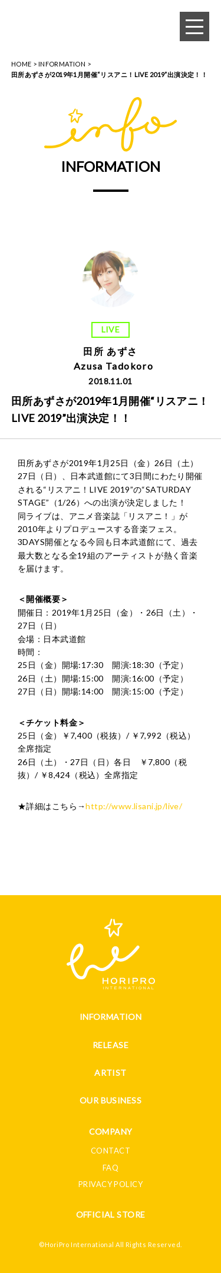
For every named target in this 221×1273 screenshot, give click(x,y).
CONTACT (110, 1150)
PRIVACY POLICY (110, 1184)
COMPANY (111, 1131)
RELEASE (110, 1045)
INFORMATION (62, 64)
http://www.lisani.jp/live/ (133, 806)
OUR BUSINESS (110, 1100)
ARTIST (110, 1073)
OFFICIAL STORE (111, 1214)
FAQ (110, 1167)
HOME (21, 64)
